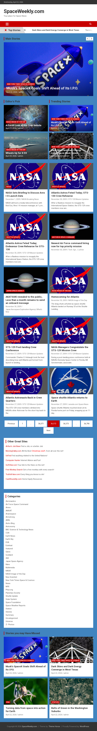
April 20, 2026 (11, 156)
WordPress (84, 726)
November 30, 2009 (59, 199)
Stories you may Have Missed (23, 633)
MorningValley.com (13, 451)
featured (9, 548)
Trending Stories (60, 101)
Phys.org (9, 590)
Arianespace (11, 514)
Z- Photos (10, 624)
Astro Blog (10, 523)
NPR (7, 586)
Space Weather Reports (15, 605)
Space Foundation (13, 602)
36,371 (41, 423)
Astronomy (10, 526)
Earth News (10, 536)
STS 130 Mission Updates (78, 199)
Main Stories (13, 38)
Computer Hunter (13, 460)
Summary (10, 615)
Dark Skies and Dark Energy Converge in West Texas (60, 30)
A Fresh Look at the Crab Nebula (23, 125)
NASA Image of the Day (16, 122)
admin (21, 92)
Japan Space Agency (15, 291)
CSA (53, 392)
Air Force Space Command (63, 237)
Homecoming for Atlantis (65, 296)
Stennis (9, 612)
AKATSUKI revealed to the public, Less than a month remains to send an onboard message (25, 299)
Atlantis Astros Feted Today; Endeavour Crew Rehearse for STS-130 (25, 246)
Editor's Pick (13, 101)
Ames (8, 507)
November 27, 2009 (13, 354)
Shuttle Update (58, 187)
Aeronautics (11, 501)
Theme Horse (54, 726)
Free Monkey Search (14, 470)
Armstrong (10, 517)
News (8, 583)
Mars (8, 564)
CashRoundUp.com (14, 479)
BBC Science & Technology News (19, 529)
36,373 (66, 423)
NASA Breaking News (30, 199)
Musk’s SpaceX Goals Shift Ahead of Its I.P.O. (42, 88)
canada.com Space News (78, 404)
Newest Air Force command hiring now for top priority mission (70, 245)
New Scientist (11, 577)
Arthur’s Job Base (13, 446)
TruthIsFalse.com (13, 474)
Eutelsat (9, 545)
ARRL (8, 520)
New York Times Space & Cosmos (20, 84)
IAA (7, 558)
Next (48, 430)
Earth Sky (9, 539)
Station (9, 609)
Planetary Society (13, 593)
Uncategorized (12, 618)
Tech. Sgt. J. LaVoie (76, 250)
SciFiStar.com (11, 465)
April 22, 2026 (11, 92)
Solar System (11, 599)
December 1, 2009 (13, 199)
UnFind (9, 455)
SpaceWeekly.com (24, 11)
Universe (9, 621)
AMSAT (9, 511)
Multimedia (10, 567)
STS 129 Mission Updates (33, 253)
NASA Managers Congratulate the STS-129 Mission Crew (69, 349)
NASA (8, 187)
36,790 (86, 423)
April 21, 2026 (11, 128)
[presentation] (88, 38)
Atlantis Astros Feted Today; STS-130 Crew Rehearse (70, 194)
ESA (7, 542)
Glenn (8, 552)
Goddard (9, 555)
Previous (11, 423)
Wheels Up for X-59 (16, 153)
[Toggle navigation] (7, 24)
